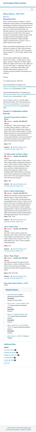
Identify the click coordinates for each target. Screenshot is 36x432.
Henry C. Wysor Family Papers (14, 191)
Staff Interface (12, 428)
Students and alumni (11, 352)
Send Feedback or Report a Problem (20, 429)
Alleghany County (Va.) (11, 355)
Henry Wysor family (13, 294)
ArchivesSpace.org (25, 428)
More (7, 363)
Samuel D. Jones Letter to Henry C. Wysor (16, 118)
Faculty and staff (10, 360)
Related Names (12, 290)
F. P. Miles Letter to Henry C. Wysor (16, 154)
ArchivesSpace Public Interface (14, 3)
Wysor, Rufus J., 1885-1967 (15, 336)
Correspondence (10, 357)
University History (10, 350)
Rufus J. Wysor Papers (11, 256)
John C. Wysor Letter (11, 227)
